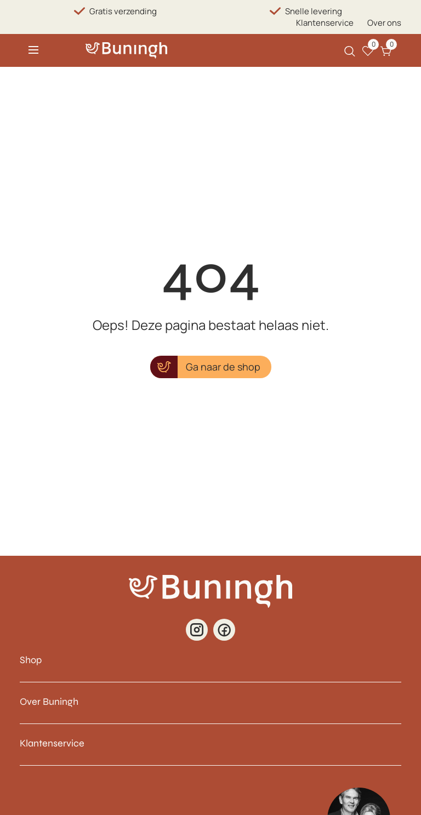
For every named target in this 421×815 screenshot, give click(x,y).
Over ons (384, 23)
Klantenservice (325, 23)
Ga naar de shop (223, 366)
